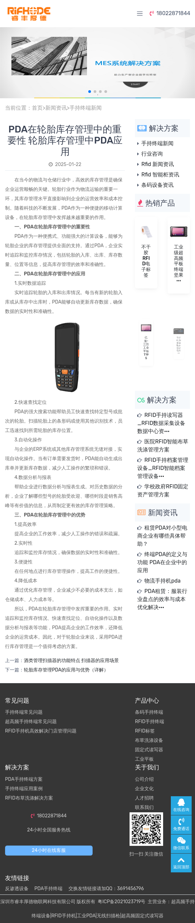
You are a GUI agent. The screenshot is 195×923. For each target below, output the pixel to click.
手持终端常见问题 (24, 712)
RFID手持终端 (149, 721)
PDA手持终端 (48, 888)
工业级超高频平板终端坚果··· (179, 263)
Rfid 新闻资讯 (157, 164)
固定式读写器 (149, 750)
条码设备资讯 (157, 185)
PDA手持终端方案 (24, 779)
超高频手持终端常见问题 (31, 721)
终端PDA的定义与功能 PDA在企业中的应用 (162, 562)
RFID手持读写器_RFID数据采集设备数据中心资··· (161, 423)
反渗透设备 (17, 888)
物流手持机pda (162, 581)
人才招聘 (144, 798)
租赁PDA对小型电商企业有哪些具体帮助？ (162, 536)
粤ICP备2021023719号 (121, 902)
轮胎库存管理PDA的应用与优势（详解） (66, 670)
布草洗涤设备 (149, 740)
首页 (37, 108)
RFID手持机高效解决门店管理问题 (41, 731)
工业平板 (144, 759)
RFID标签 (145, 731)
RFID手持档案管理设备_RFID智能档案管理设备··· (162, 468)
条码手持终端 (149, 712)
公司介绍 (144, 779)
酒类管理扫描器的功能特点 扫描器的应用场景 (71, 660)
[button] (89, 91)
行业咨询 (152, 154)
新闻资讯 (56, 108)
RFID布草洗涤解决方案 (29, 798)
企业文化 (144, 789)
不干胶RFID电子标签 (146, 261)
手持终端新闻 (85, 108)
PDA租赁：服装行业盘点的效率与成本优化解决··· (162, 599)
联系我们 (144, 807)
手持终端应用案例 (24, 789)
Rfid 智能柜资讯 (160, 174)
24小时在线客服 (49, 850)
